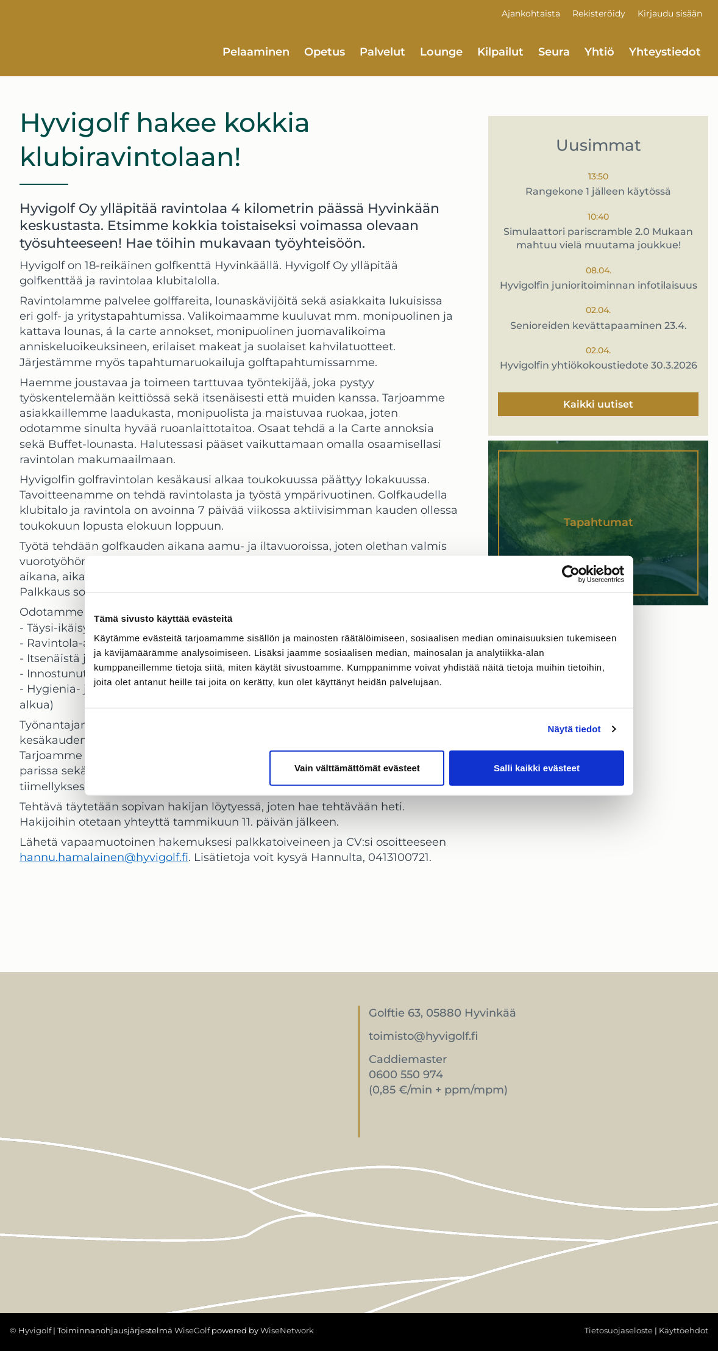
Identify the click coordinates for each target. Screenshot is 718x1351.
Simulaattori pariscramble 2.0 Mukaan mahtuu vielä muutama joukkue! (598, 238)
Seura (554, 52)
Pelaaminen (256, 52)
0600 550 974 (406, 1074)
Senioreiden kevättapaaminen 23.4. (598, 325)
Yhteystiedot (665, 52)
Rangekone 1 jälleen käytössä (598, 191)
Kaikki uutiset (598, 404)
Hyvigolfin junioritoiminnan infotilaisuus (598, 285)
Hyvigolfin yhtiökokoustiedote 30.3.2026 (598, 365)
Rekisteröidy (598, 13)
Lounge (441, 52)
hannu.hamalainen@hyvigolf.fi (104, 857)
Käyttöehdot (683, 1330)
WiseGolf (192, 1330)
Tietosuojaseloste (619, 1330)
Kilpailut (500, 52)
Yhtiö (599, 52)
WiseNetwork (287, 1330)
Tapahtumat (598, 522)
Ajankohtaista (531, 13)
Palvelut (382, 52)
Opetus (324, 52)
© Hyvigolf (30, 1330)
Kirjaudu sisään (670, 13)
